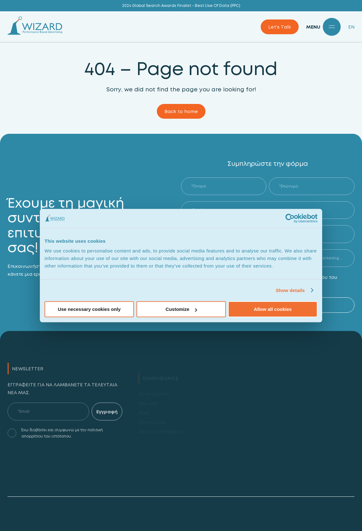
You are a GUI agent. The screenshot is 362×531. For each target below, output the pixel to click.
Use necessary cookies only (89, 309)
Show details (290, 290)
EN (351, 27)
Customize (181, 309)
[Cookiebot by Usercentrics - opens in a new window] (290, 218)
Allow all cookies (273, 309)
